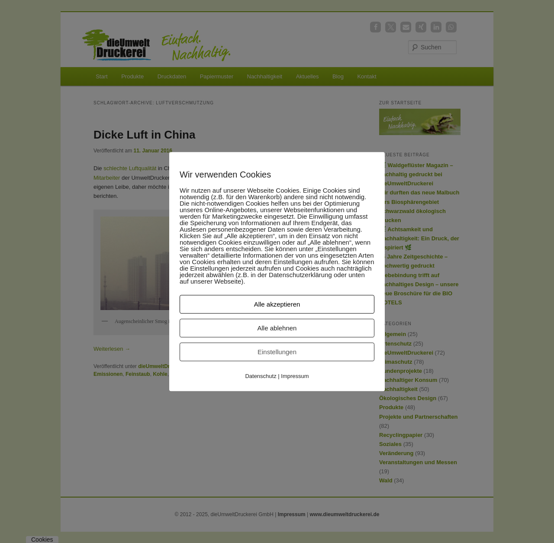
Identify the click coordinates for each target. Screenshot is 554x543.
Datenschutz (260, 376)
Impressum (295, 376)
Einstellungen (277, 352)
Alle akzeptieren (277, 304)
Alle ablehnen (277, 328)
